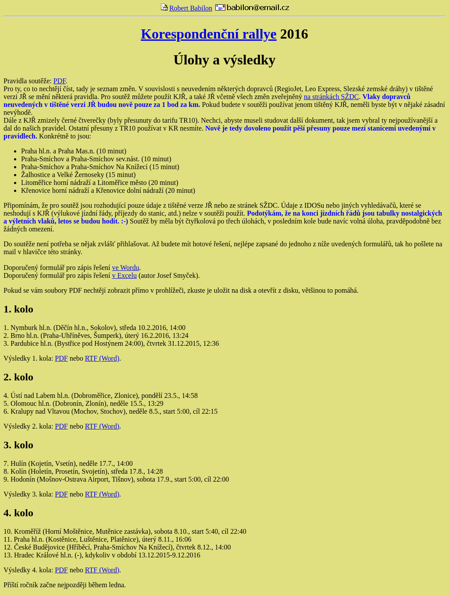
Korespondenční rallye (209, 34)
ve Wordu (125, 267)
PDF (59, 81)
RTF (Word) (102, 358)
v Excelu (124, 275)
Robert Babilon (186, 8)
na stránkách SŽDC (331, 96)
